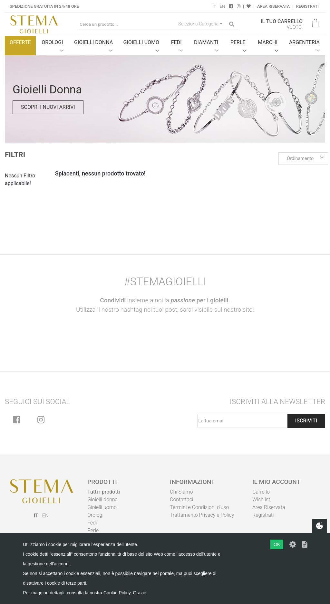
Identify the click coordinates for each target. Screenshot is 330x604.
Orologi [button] (52, 42)
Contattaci (181, 499)
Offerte (20, 42)
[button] (303, 158)
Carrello (261, 492)
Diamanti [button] (206, 42)
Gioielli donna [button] (93, 42)
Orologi (95, 515)
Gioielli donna (102, 499)
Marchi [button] (267, 42)
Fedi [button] (176, 42)
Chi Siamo (181, 492)
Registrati (307, 6)
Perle (93, 530)
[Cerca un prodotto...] (127, 24)
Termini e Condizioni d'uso (199, 507)
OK (277, 544)
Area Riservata (273, 6)
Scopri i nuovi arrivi (48, 107)
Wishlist (261, 499)
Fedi (92, 523)
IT (214, 6)
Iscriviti (306, 421)
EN (222, 6)
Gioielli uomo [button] (141, 42)
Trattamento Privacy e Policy (202, 515)
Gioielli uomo (102, 507)
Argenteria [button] (304, 42)
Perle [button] (238, 42)
